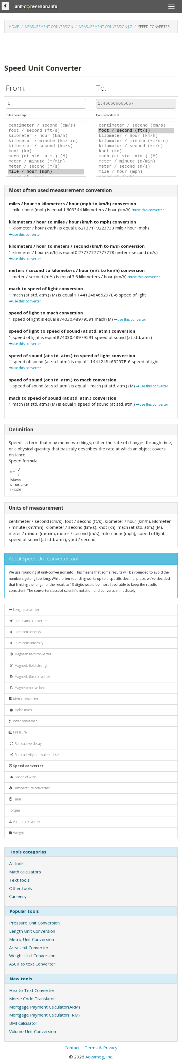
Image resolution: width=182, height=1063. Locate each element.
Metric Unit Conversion (31, 939)
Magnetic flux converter (29, 676)
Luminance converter (28, 620)
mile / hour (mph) (46, 171)
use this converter (148, 210)
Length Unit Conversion (32, 931)
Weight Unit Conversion (32, 955)
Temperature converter (29, 788)
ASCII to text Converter (32, 964)
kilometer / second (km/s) (46, 146)
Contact (72, 1047)
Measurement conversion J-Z (105, 26)
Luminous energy (25, 631)
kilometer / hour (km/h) (46, 136)
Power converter (23, 721)
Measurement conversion (49, 26)
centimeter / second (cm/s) (46, 125)
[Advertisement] (71, 47)
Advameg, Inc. (99, 1057)
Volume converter (24, 821)
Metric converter (24, 698)
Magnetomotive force (28, 687)
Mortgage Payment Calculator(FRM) (44, 1015)
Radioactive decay (25, 743)
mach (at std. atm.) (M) (46, 156)
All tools (17, 863)
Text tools (19, 880)
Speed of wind (22, 777)
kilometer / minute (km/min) (46, 141)
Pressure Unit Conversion (34, 923)
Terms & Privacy (101, 1047)
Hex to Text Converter (32, 990)
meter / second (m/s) (46, 166)
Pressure (18, 732)
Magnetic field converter (30, 654)
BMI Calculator (23, 1023)
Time (15, 799)
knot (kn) (46, 151)
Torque (14, 810)
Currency (18, 896)
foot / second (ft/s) (46, 130)
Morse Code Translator (32, 998)
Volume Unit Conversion (32, 1031)
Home (14, 26)
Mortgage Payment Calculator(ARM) (44, 1007)
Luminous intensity (26, 643)
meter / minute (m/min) (46, 161)
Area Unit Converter (29, 947)
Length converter (24, 609)
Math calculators (25, 872)
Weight (16, 832)
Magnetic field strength (29, 665)
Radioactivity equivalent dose (34, 754)
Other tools (20, 888)
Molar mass (20, 710)
